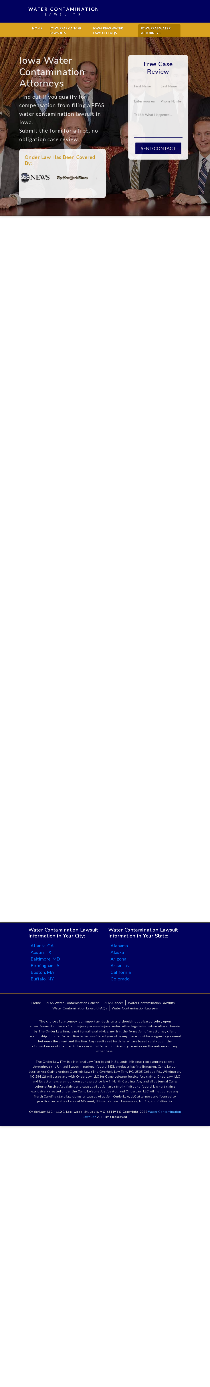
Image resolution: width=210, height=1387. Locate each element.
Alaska (117, 952)
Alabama (119, 945)
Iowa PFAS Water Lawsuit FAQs (108, 30)
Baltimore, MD (45, 958)
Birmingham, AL (46, 965)
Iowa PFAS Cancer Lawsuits (65, 30)
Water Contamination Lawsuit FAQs (79, 1008)
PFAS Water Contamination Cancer (72, 1003)
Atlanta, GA (42, 945)
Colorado (120, 978)
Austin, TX (41, 952)
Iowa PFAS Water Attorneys (156, 30)
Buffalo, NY (42, 978)
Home (37, 28)
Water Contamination (63, 11)
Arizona (118, 958)
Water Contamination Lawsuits (151, 1003)
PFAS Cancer (113, 1003)
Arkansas (120, 965)
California (121, 972)
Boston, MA (42, 972)
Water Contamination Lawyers (135, 1008)
